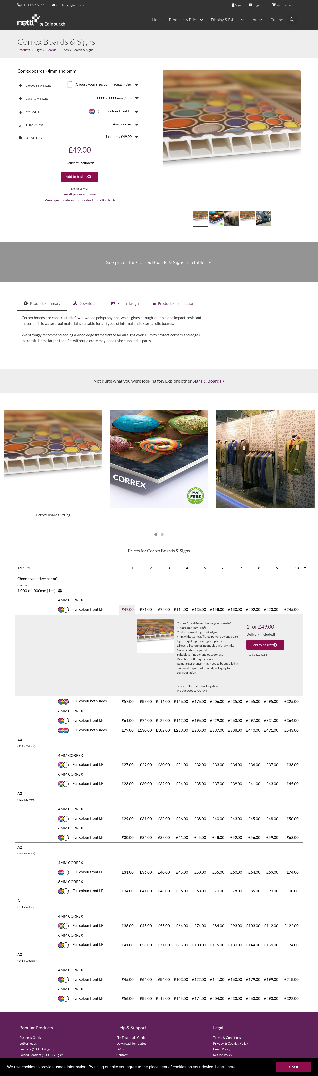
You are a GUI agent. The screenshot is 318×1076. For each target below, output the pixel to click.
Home (157, 19)
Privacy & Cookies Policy (230, 1043)
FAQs (120, 1049)
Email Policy (221, 1049)
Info (258, 19)
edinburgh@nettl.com (69, 5)
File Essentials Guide (131, 1038)
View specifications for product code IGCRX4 (80, 200)
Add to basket (79, 176)
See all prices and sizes (79, 194)
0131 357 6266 (33, 5)
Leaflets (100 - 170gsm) (36, 1049)
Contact (277, 19)
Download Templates (131, 1043)
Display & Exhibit (228, 19)
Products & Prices (186, 19)
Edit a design (125, 303)
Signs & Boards (45, 50)
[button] (79, 84)
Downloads (85, 303)
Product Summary (42, 303)
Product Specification (173, 303)
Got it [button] (293, 1067)
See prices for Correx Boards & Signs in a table (159, 262)
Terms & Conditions (227, 1038)
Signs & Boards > (208, 381)
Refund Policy (222, 1055)
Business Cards (30, 1038)
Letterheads (28, 1043)
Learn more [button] (225, 1067)
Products (23, 50)
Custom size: (33, 98)
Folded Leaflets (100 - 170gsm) (42, 1055)
